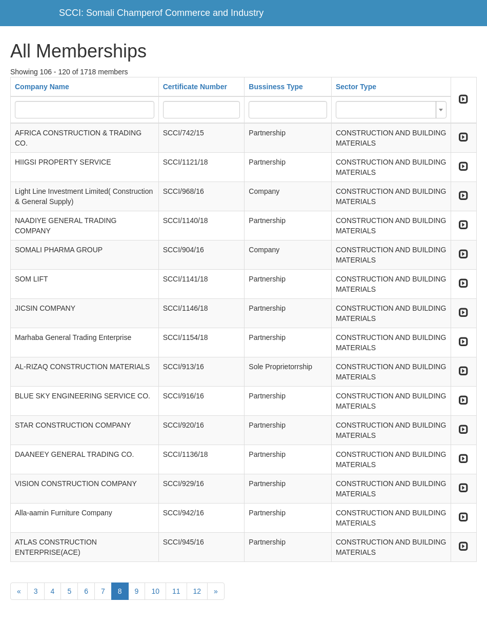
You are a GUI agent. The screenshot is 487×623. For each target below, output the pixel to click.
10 (155, 591)
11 (176, 591)
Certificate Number (195, 87)
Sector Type (356, 87)
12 (197, 591)
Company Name (42, 87)
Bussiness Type (276, 87)
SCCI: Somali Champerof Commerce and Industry (161, 13)
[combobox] (391, 109)
